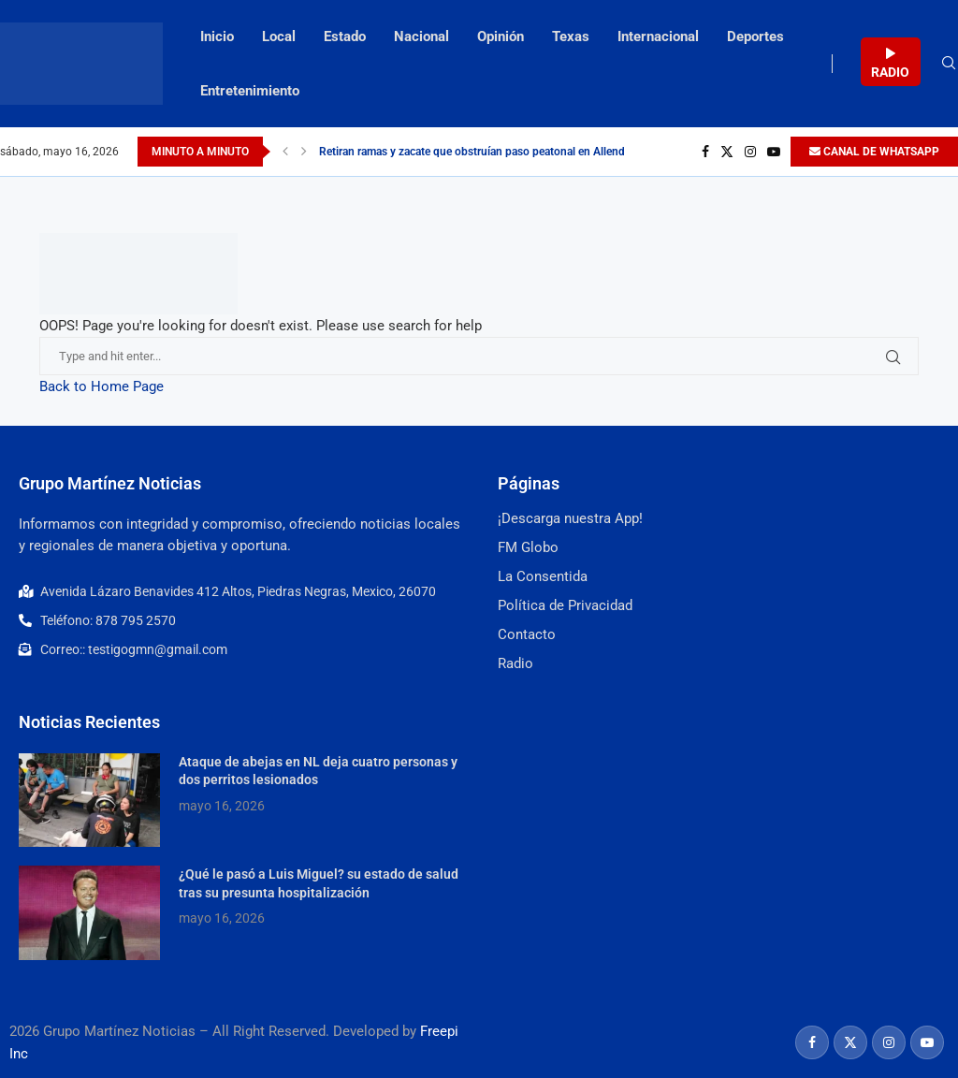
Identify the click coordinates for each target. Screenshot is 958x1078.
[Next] (304, 152)
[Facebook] (705, 151)
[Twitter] (726, 151)
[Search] (948, 63)
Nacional (421, 36)
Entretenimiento (249, 90)
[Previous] (285, 152)
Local (279, 36)
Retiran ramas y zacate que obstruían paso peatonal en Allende (475, 151)
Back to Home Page (101, 386)
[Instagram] (750, 151)
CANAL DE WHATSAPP (874, 151)
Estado (345, 36)
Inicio (217, 36)
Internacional (658, 36)
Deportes (755, 36)
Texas (570, 36)
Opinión (500, 36)
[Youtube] (773, 151)
